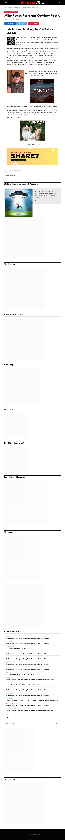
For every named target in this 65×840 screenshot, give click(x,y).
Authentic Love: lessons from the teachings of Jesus (20, 648)
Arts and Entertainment (11, 11)
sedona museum (17, 170)
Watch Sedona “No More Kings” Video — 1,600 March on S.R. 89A (23, 684)
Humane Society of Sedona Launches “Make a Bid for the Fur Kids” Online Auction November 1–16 (32, 700)
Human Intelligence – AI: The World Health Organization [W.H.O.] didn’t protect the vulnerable (30, 679)
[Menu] (6, 2)
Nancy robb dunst (10, 703)
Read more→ (38, 201)
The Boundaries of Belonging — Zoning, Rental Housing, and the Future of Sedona (27, 638)
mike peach (8, 170)
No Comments (16, 19)
